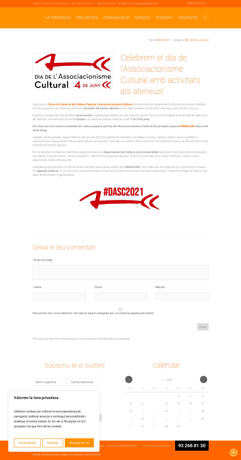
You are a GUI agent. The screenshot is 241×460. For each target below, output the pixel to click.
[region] (53, 421)
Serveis (142, 17)
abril (166, 379)
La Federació (58, 17)
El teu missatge (43, 260)
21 (154, 418)
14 (154, 411)
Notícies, (195, 40)
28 (154, 426)
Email (98, 287)
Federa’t (164, 17)
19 (130, 418)
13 (142, 411)
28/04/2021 (163, 40)
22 (166, 418)
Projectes (87, 17)
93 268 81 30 (125, 3)
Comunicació (116, 17)
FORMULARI (187, 126)
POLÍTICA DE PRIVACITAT (122, 445)
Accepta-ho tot (79, 442)
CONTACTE (188, 17)
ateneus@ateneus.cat (146, 3)
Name (37, 287)
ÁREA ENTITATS (196, 3)
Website (160, 287)
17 (190, 411)
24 (190, 418)
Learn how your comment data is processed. (104, 338)
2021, (187, 40)
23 (178, 418)
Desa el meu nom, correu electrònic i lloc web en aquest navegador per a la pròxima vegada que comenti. (93, 313)
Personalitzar (27, 442)
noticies (204, 40)
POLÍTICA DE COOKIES (156, 445)
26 (130, 426)
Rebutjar (52, 442)
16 (178, 411)
